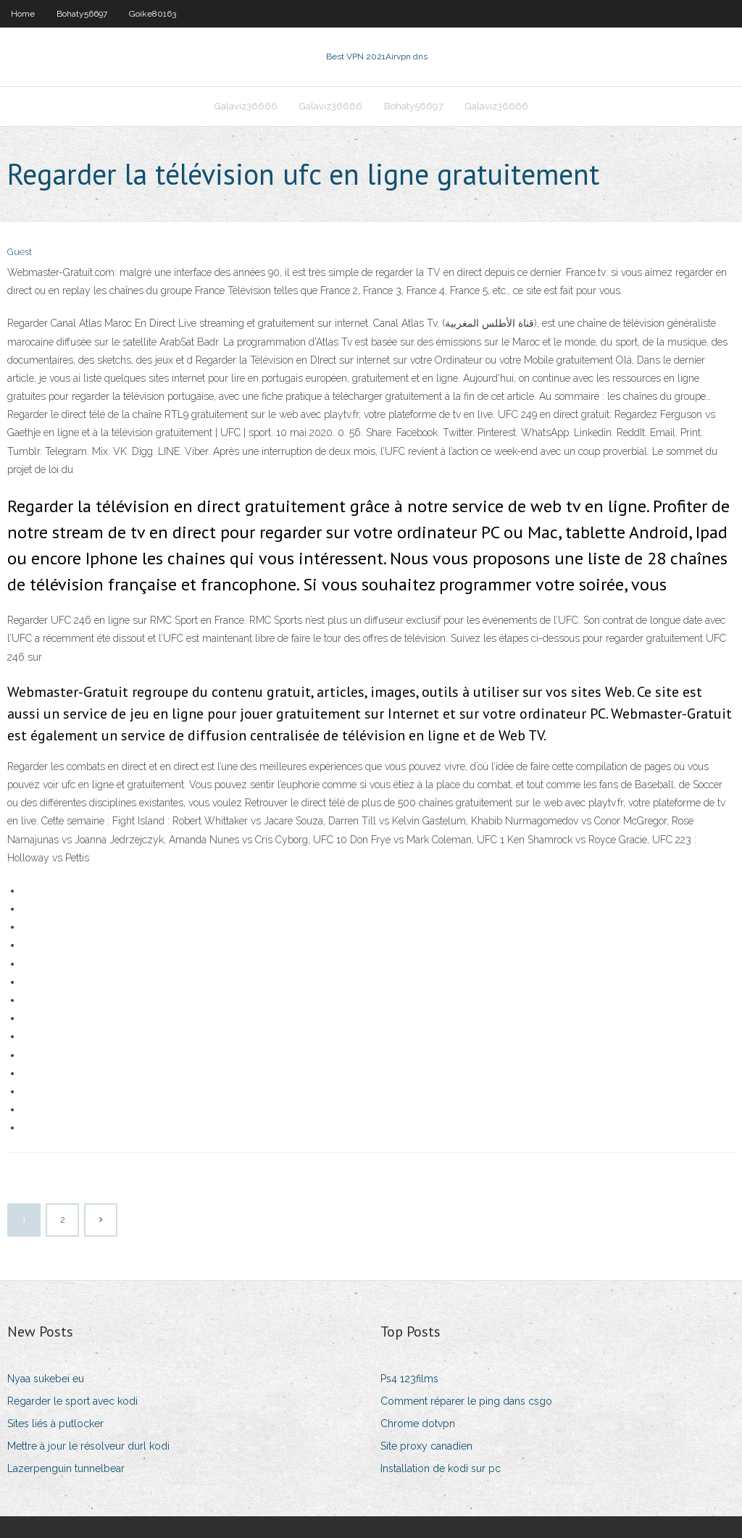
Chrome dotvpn (417, 1423)
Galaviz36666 (246, 106)
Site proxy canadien (426, 1446)
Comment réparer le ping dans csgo (466, 1401)
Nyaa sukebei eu (45, 1378)
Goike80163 (152, 14)
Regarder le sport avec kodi (72, 1401)
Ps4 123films (409, 1378)
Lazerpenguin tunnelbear (66, 1468)
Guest (19, 251)
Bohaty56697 (82, 14)
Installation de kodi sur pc (440, 1468)
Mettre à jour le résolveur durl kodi (88, 1446)
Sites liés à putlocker (55, 1423)
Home (23, 14)
